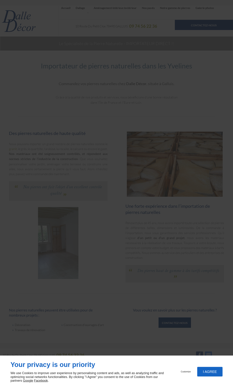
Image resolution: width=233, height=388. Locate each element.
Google (28, 380)
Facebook (41, 380)
